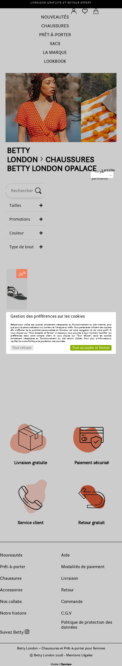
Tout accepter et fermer (91, 348)
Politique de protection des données (46, 341)
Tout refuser (21, 348)
